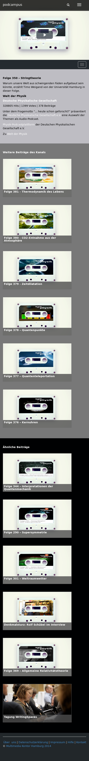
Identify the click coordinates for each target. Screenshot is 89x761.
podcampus (12, 5)
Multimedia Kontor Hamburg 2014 (28, 746)
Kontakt (81, 742)
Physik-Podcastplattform (19, 124)
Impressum (57, 742)
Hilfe (71, 742)
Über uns (9, 742)
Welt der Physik (17, 134)
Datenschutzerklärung (33, 742)
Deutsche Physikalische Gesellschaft (30, 100)
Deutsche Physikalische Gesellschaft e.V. (34, 115)
